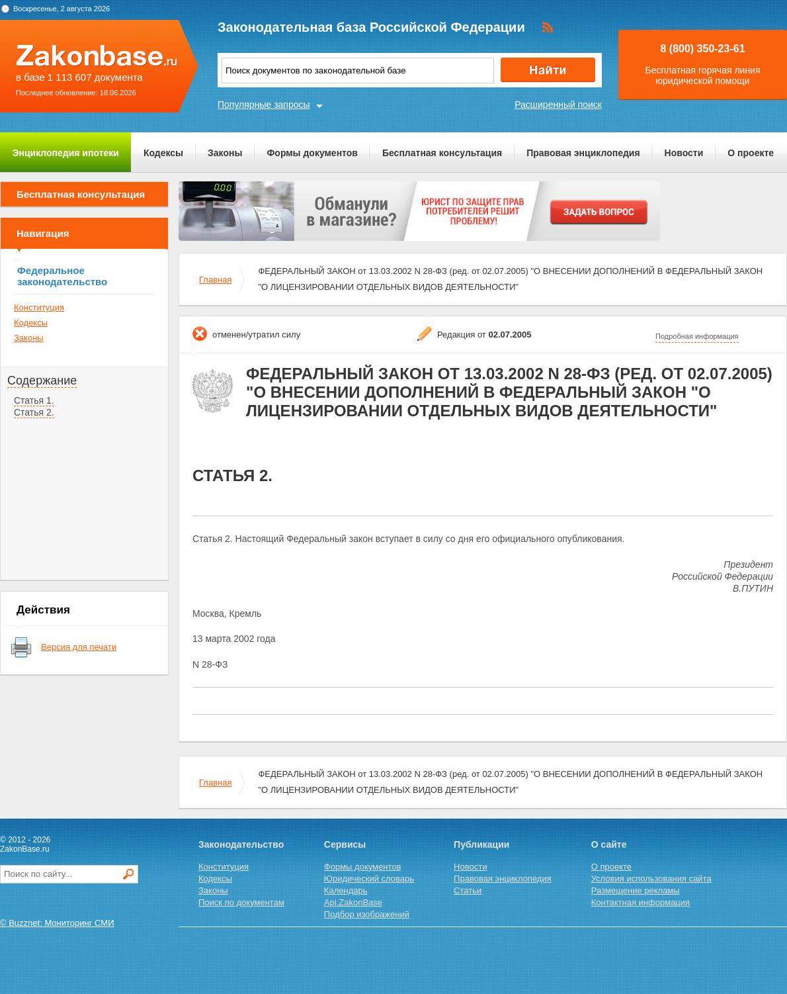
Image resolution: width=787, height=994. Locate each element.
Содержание (42, 380)
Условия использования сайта (651, 878)
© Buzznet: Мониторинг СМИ (57, 923)
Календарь (346, 890)
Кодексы (163, 153)
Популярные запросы (264, 104)
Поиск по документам (241, 902)
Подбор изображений (366, 914)
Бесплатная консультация (442, 153)
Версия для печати (78, 647)
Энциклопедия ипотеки (66, 153)
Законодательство (241, 844)
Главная (215, 280)
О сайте (609, 844)
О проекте (750, 153)
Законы (225, 153)
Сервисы (345, 844)
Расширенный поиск (558, 104)
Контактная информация (640, 902)
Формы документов (312, 153)
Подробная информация (697, 336)
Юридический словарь (369, 878)
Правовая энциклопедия (583, 153)
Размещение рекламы (635, 890)
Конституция (39, 307)
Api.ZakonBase (353, 902)
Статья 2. (34, 412)
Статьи (467, 890)
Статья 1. (34, 400)
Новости (684, 153)
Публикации (481, 844)
